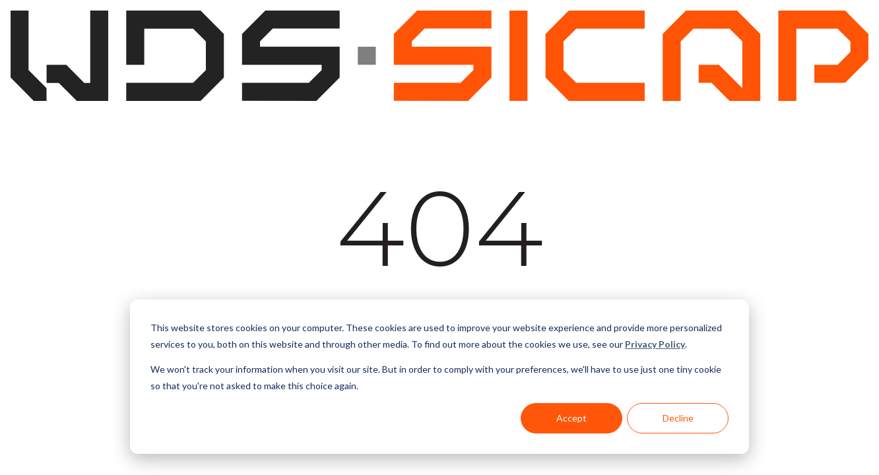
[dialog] (439, 377)
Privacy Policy (655, 344)
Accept (571, 418)
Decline (678, 418)
